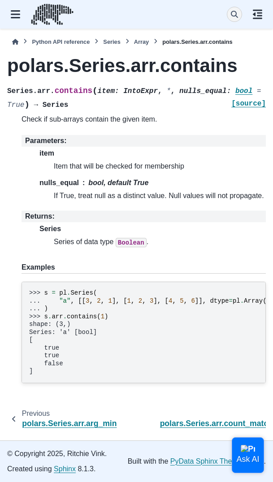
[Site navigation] (15, 14)
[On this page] (257, 14)
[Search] (234, 14)
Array (141, 41)
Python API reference (61, 41)
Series (111, 41)
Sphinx (65, 469)
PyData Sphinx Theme (206, 461)
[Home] (15, 42)
